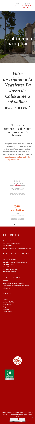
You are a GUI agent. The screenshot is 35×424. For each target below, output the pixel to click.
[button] (14, 224)
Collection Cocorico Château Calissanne (15, 262)
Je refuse (22, 418)
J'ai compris (13, 418)
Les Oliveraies (7, 246)
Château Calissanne (9, 241)
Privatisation (7, 288)
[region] (17, 187)
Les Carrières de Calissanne (11, 243)
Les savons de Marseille (10, 269)
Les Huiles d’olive (8, 264)
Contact (5, 299)
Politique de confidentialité (17, 421)
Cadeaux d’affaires (8, 302)
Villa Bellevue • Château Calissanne (13, 283)
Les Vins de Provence (9, 260)
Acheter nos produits (9, 272)
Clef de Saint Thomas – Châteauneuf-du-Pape (17, 248)
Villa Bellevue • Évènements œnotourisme (16, 285)
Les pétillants (7, 267)
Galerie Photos (7, 311)
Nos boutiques (7, 304)
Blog (4, 307)
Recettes (6, 309)
